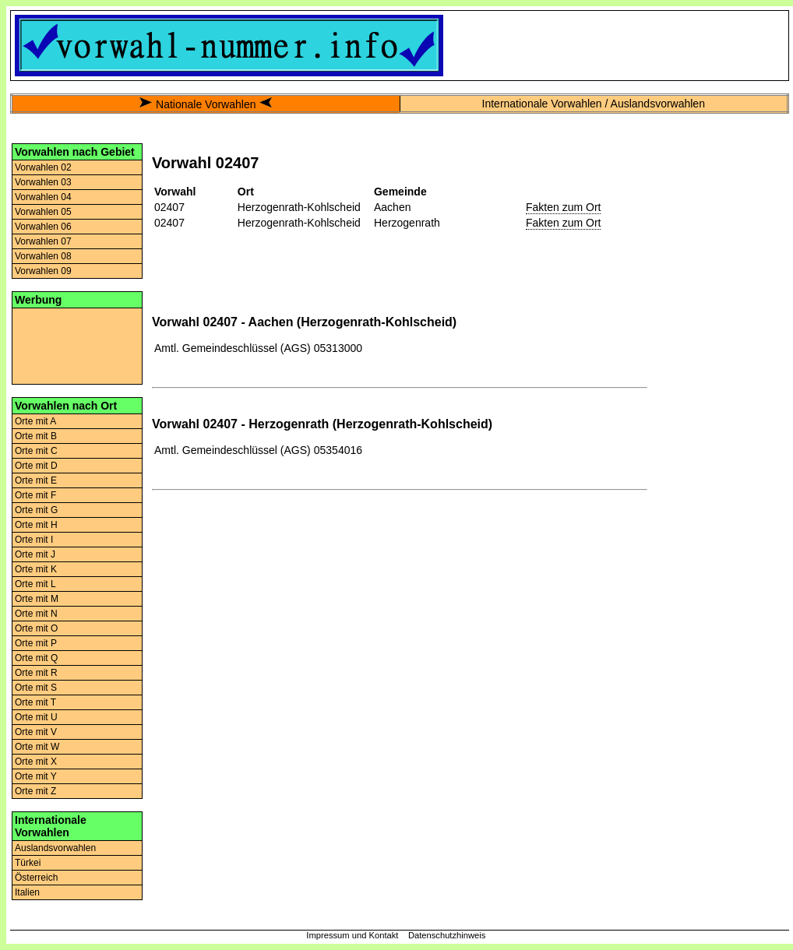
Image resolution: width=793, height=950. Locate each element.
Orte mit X (36, 761)
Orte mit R (36, 672)
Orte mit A (35, 421)
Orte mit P (36, 643)
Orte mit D (36, 465)
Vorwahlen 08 (43, 256)
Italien (27, 892)
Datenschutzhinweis (447, 935)
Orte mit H (36, 524)
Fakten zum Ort (563, 207)
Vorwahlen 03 (43, 182)
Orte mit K (36, 569)
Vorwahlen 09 (43, 271)
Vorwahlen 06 (43, 226)
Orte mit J (35, 554)
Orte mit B (36, 436)
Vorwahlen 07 (43, 241)
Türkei (28, 862)
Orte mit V (36, 732)
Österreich (36, 877)
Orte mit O (36, 628)
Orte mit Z (35, 791)
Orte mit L (35, 584)
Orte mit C (36, 450)
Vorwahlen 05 (43, 211)
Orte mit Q (36, 658)
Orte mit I (34, 539)
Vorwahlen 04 (43, 197)
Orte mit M (36, 598)
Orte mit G (36, 510)
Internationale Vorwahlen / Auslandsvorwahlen (593, 103)
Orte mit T (35, 702)
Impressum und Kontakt (352, 935)
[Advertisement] (77, 345)
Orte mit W (37, 746)
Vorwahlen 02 (43, 167)
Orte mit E (36, 480)
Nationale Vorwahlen (206, 104)
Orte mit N (36, 613)
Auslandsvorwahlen (55, 848)
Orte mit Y (36, 776)
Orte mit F (35, 495)
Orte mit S (36, 687)
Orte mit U (36, 717)
